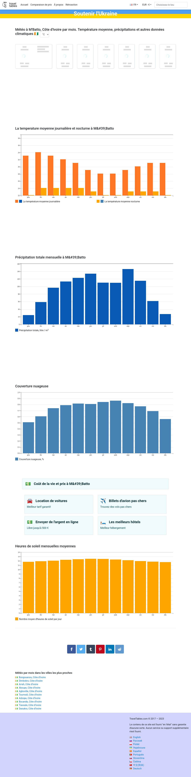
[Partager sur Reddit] (119, 649)
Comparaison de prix (41, 4)
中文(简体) (137, 765)
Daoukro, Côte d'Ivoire (30, 708)
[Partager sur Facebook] (71, 649)
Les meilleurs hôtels (124, 522)
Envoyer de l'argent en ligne (57, 522)
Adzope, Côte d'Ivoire (29, 698)
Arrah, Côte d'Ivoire (28, 684)
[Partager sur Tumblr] (90, 649)
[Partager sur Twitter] (81, 649)
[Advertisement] (95, 101)
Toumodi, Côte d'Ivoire (30, 694)
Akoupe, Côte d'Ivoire (29, 687)
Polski (134, 744)
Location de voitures (51, 501)
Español (135, 751)
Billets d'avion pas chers (127, 501)
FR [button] (133, 4)
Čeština (135, 761)
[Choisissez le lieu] (171, 5)
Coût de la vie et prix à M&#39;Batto (62, 484)
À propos (58, 4)
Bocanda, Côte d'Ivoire (30, 701)
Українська (137, 747)
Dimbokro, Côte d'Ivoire (31, 680)
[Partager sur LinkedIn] (110, 649)
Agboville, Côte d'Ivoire (30, 691)
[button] (146, 5)
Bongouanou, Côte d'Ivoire (32, 677)
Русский (136, 740)
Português (137, 754)
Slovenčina (137, 758)
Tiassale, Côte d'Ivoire (30, 705)
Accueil (24, 4)
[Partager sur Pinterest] (100, 649)
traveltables (13, 5)
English (135, 737)
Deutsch (136, 768)
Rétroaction (71, 4)
